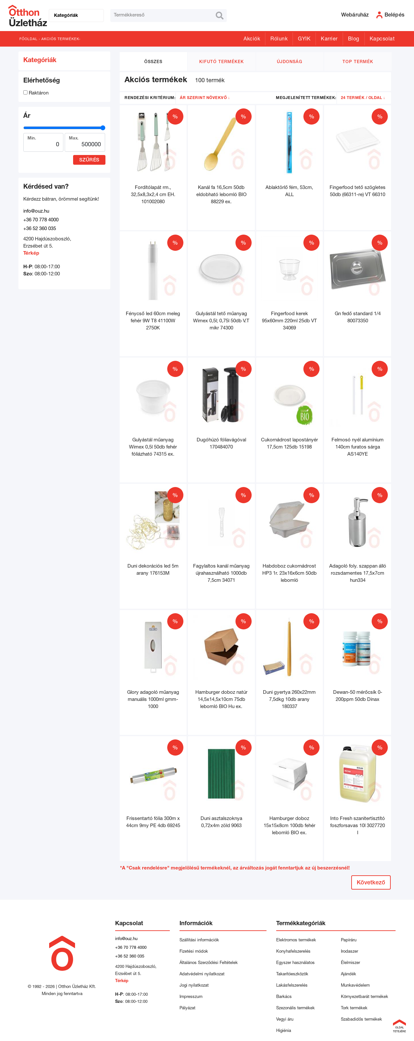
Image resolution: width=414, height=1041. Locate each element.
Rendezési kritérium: (150, 98)
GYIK (304, 39)
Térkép (31, 253)
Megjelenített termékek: (306, 98)
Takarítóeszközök (292, 974)
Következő (371, 883)
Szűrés (89, 160)
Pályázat (187, 1008)
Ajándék (348, 974)
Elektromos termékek (296, 940)
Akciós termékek (60, 39)
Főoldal (28, 39)
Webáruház (355, 15)
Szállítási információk (199, 940)
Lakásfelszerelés (292, 986)
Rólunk (279, 39)
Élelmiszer (350, 963)
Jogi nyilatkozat (194, 986)
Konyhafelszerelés (293, 952)
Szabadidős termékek (361, 1020)
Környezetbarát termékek (364, 997)
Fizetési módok (194, 952)
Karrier (329, 39)
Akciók (252, 39)
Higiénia (283, 1031)
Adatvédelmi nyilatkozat (203, 974)
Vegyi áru (284, 1020)
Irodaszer (349, 952)
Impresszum (191, 997)
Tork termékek (354, 1008)
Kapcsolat (382, 39)
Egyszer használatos (295, 963)
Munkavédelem (355, 986)
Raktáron (36, 93)
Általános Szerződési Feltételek (209, 963)
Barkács (284, 997)
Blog (353, 39)
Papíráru (348, 940)
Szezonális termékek (295, 1008)
